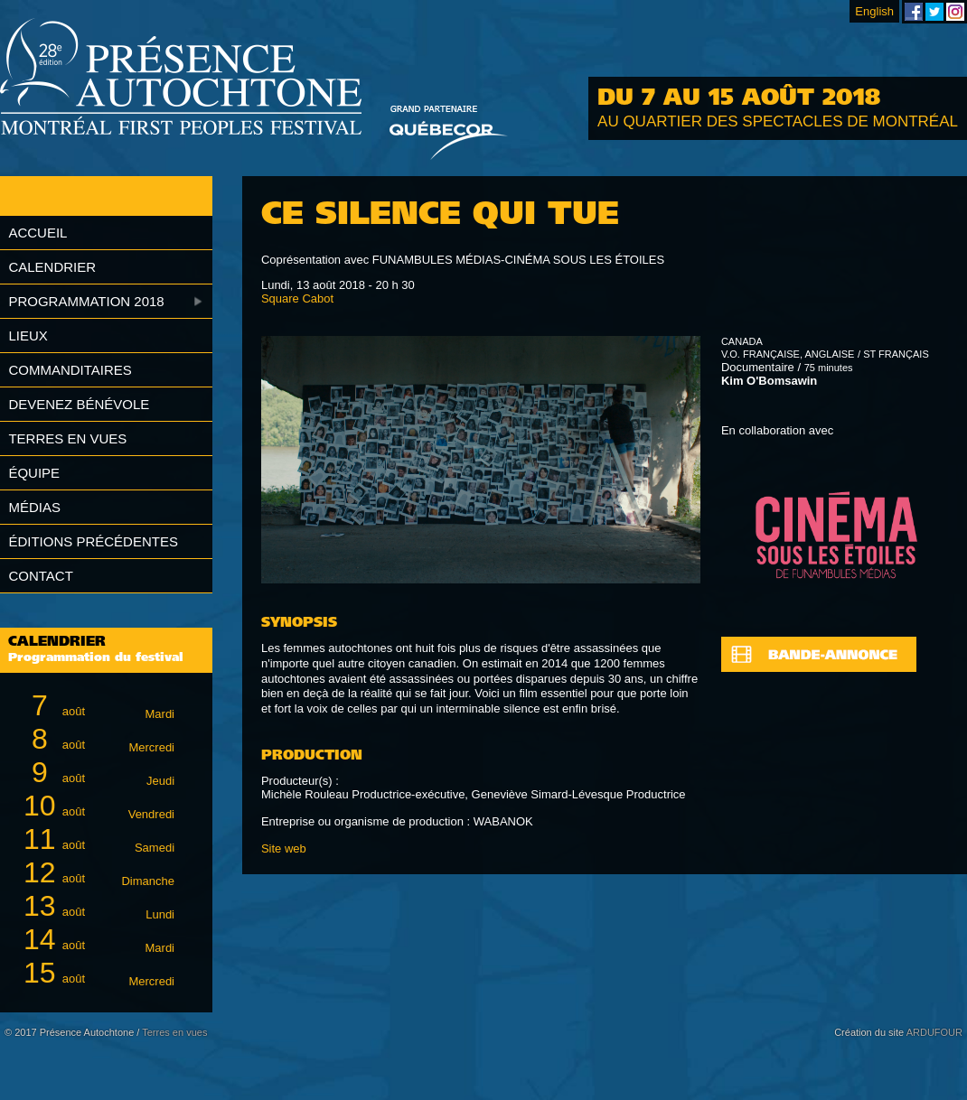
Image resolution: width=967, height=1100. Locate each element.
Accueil (37, 232)
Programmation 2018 (86, 301)
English (874, 11)
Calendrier (52, 267)
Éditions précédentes (93, 541)
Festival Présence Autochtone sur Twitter (934, 12)
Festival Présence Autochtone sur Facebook (914, 12)
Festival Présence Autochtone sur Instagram (955, 12)
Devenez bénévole (78, 404)
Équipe (34, 472)
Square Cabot (297, 298)
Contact (40, 575)
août (95, 705)
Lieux (27, 335)
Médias (34, 507)
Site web (283, 848)
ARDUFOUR (934, 1032)
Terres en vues (67, 438)
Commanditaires (69, 370)
